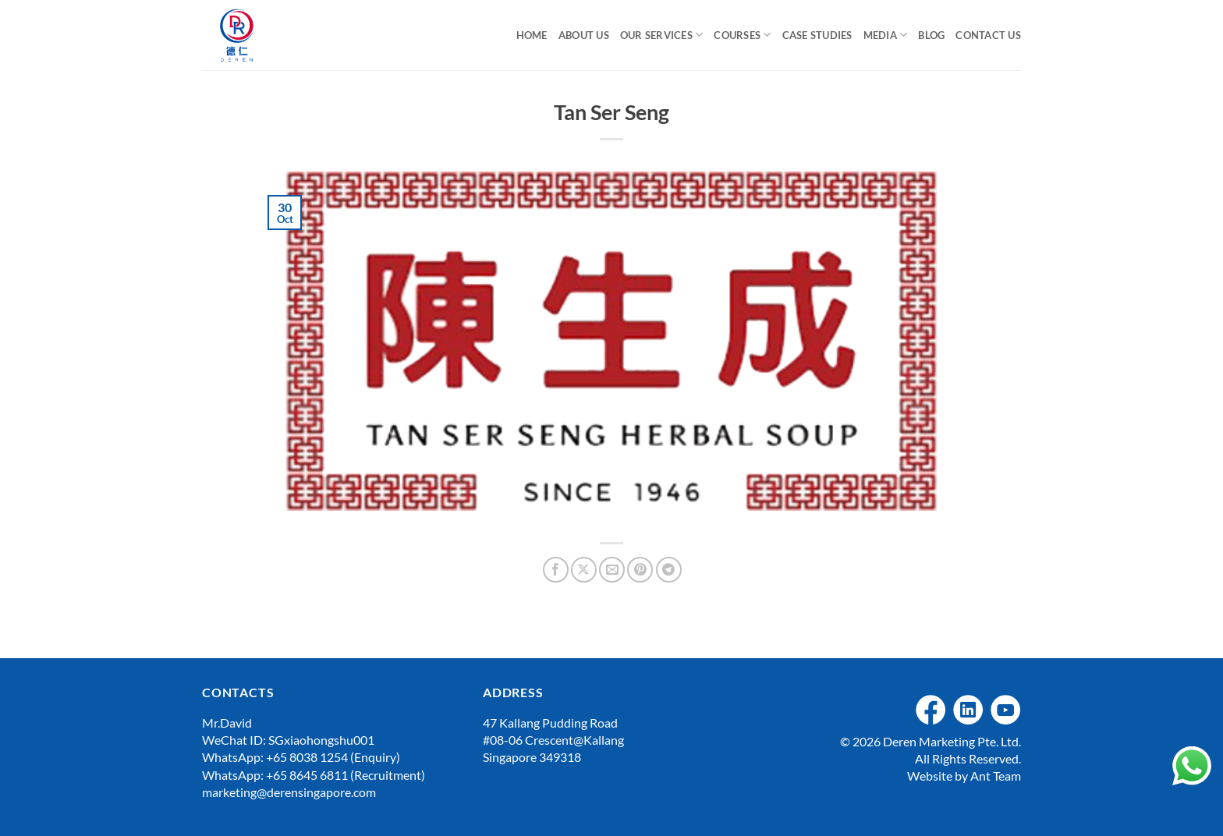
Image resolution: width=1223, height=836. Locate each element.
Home (532, 35)
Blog (931, 35)
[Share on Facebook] (556, 570)
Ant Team (995, 775)
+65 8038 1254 (307, 756)
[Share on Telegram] (669, 570)
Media (885, 34)
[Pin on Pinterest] (640, 570)
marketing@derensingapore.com (289, 792)
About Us (583, 35)
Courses (742, 34)
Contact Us (988, 35)
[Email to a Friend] (612, 570)
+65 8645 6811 (307, 774)
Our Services (662, 34)
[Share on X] (584, 570)
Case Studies (817, 35)
